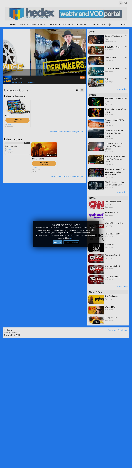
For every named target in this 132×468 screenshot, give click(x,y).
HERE (71, 233)
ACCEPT (57, 242)
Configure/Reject (71, 242)
